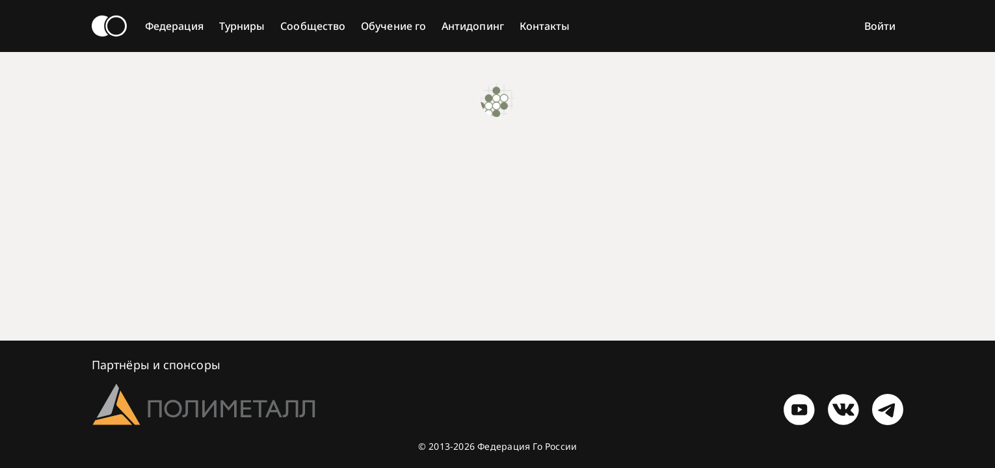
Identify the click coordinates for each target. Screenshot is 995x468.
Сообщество (312, 26)
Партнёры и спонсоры (156, 364)
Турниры (242, 26)
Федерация (174, 26)
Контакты (545, 26)
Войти (880, 26)
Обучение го (393, 26)
